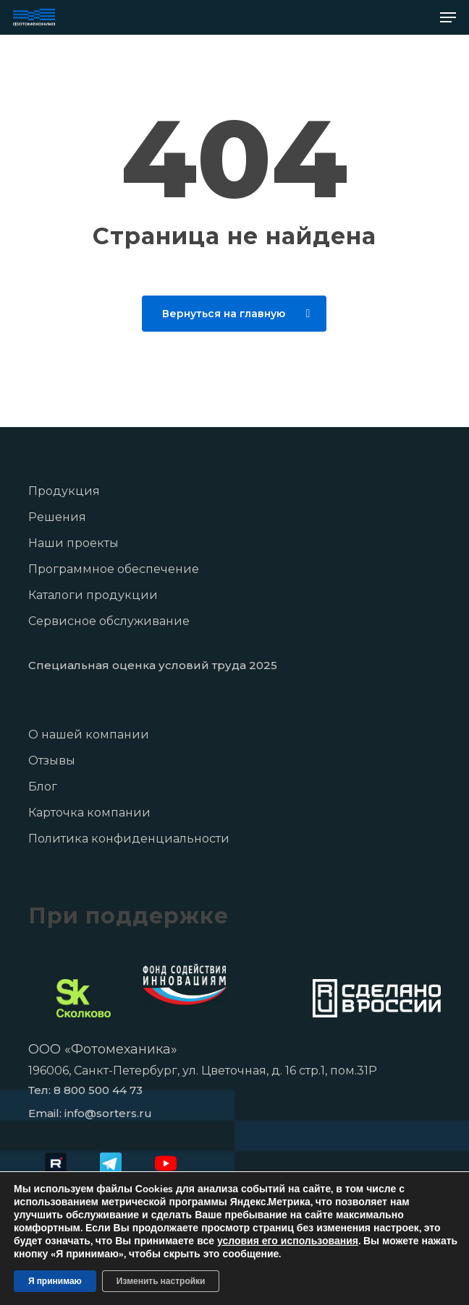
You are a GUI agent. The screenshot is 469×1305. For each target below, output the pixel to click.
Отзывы (51, 760)
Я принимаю (55, 1281)
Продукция (64, 491)
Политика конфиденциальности (128, 838)
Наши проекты (73, 543)
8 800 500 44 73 (98, 1090)
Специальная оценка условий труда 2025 (152, 665)
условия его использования (287, 1241)
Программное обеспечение (113, 569)
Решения (57, 517)
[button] (448, 17)
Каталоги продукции (93, 595)
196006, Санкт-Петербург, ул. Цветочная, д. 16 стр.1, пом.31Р (202, 1070)
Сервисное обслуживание (109, 621)
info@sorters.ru (108, 1113)
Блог (42, 786)
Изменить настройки (161, 1281)
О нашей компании (88, 734)
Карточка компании (89, 812)
